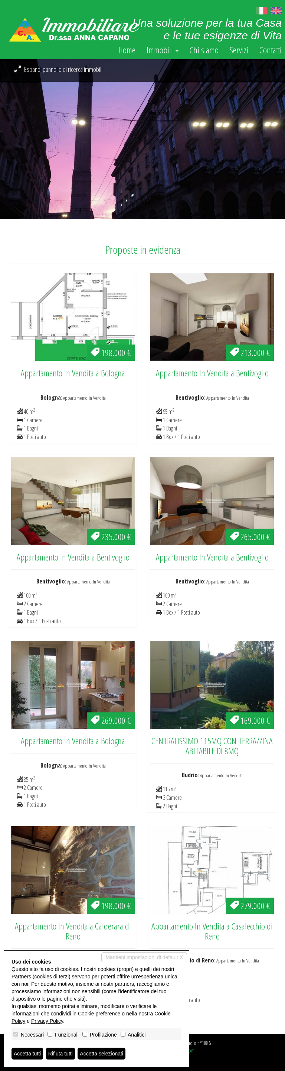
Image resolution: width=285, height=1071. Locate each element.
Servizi (239, 50)
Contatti (270, 50)
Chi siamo (204, 50)
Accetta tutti (27, 1054)
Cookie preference (99, 1014)
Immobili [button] (162, 50)
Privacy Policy (47, 1021)
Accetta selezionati (101, 1054)
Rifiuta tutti (60, 1054)
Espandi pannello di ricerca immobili (58, 69)
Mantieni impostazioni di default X (144, 957)
